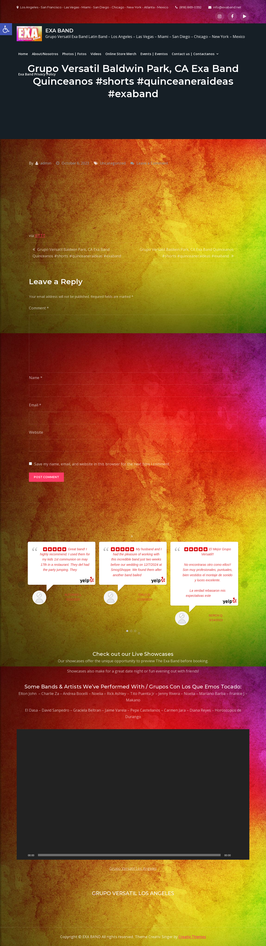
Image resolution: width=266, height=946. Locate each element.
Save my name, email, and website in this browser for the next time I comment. (102, 464)
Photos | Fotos (74, 54)
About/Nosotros (45, 54)
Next (244, 584)
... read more (150, 575)
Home (23, 54)
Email (35, 405)
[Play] (22, 855)
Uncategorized (113, 163)
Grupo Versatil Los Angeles (133, 868)
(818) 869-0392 (188, 7)
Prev (21, 584)
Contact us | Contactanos (193, 54)
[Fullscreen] (243, 855)
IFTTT (40, 235)
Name (35, 377)
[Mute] (236, 855)
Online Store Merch (120, 54)
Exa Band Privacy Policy (37, 74)
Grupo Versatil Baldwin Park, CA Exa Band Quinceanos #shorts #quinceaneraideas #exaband (77, 252)
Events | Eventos (154, 54)
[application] (133, 794)
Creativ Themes (192, 936)
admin (45, 163)
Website (36, 432)
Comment (39, 308)
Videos (96, 54)
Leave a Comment (152, 163)
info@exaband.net (224, 7)
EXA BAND (59, 31)
